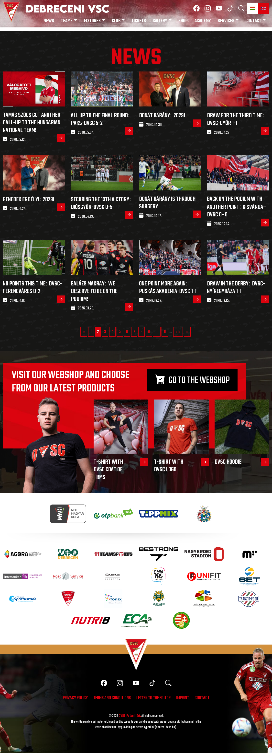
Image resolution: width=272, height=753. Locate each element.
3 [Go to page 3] (105, 331)
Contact (253, 21)
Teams (67, 21)
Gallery (160, 21)
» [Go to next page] (187, 331)
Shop (183, 21)
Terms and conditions (112, 698)
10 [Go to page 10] (156, 331)
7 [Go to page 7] (134, 331)
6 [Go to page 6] (127, 331)
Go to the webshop (192, 380)
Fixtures (92, 21)
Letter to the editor (153, 698)
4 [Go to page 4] (112, 331)
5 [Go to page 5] (120, 331)
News (49, 21)
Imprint (182, 698)
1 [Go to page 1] (91, 331)
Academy (203, 21)
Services (226, 21)
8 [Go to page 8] (141, 331)
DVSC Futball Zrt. (130, 716)
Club (116, 21)
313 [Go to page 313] (178, 331)
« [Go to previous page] (84, 331)
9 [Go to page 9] (149, 331)
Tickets (138, 21)
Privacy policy (75, 698)
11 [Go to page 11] (165, 331)
